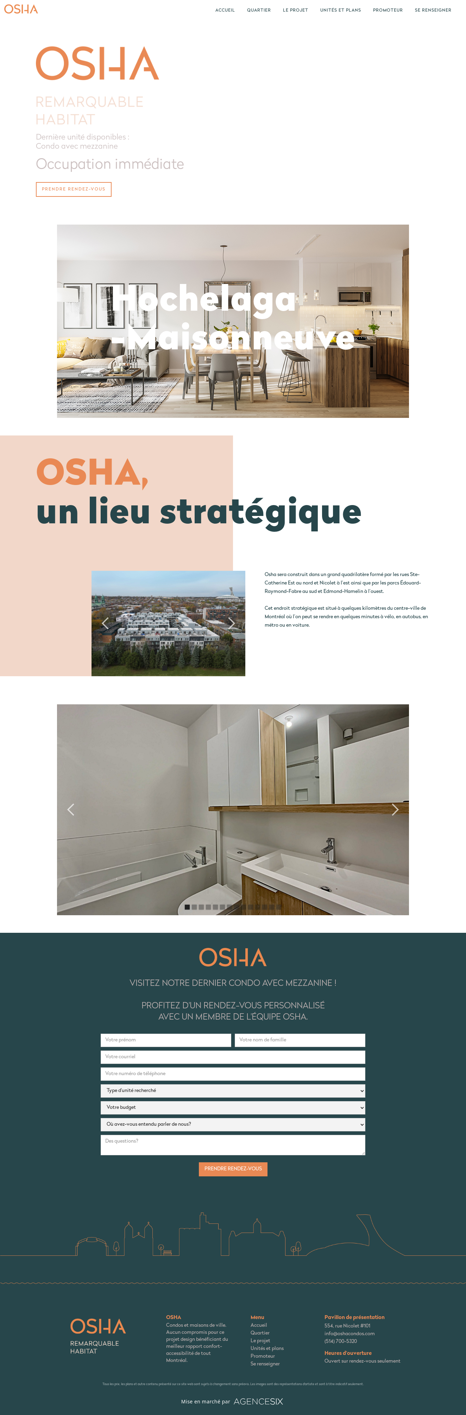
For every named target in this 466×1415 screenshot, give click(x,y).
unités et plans (340, 10)
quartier (259, 10)
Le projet (260, 1341)
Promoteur (388, 10)
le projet (295, 10)
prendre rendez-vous (74, 189)
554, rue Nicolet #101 (347, 1326)
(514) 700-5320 (341, 1341)
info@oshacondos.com (350, 1334)
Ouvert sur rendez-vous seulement (363, 1361)
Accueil (225, 10)
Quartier (260, 1333)
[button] (106, 623)
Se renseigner (433, 10)
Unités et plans (267, 1348)
